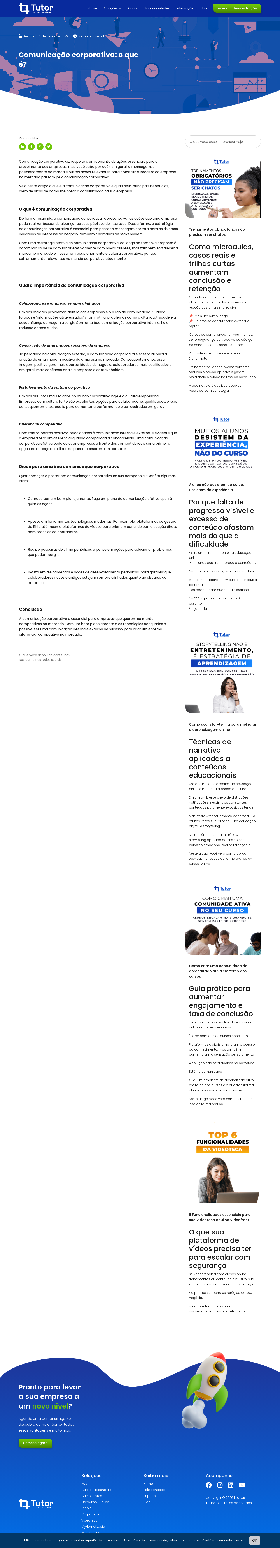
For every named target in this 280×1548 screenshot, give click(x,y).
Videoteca (89, 1520)
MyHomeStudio (93, 1526)
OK (254, 1540)
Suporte (150, 1496)
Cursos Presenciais (96, 1490)
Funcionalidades (157, 8)
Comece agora (35, 1443)
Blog (205, 8)
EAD (84, 1483)
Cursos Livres (91, 1496)
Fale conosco (154, 1490)
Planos (133, 8)
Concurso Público (95, 1502)
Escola (86, 1508)
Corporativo (90, 1514)
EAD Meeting (90, 1532)
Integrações (186, 8)
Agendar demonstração (237, 8)
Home (92, 8)
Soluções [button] (112, 8)
